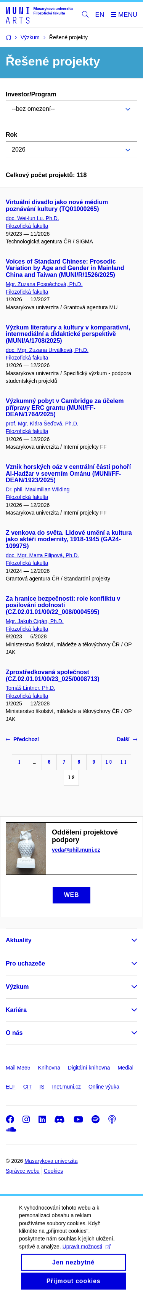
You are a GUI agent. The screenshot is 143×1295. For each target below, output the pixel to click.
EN (99, 14)
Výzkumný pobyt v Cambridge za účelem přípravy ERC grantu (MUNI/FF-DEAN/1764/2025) (65, 408)
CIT (27, 1087)
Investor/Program (31, 94)
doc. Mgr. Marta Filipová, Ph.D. (42, 555)
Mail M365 (18, 1068)
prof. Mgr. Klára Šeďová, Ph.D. (42, 423)
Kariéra (16, 1010)
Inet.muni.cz (66, 1087)
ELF (11, 1087)
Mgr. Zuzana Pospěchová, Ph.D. (44, 284)
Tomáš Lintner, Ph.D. (30, 688)
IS (41, 1087)
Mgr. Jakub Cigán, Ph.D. (35, 621)
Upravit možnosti (87, 1255)
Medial (125, 1068)
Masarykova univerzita (50, 1161)
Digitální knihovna (89, 1068)
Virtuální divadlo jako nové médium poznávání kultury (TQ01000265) (57, 205)
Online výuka (103, 1087)
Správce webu (23, 1171)
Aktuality (19, 940)
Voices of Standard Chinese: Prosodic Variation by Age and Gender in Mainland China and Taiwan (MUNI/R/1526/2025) (65, 268)
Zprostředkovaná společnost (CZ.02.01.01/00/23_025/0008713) (53, 675)
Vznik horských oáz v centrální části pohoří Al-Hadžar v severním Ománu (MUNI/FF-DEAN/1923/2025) (68, 474)
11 (123, 762)
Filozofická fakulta (27, 226)
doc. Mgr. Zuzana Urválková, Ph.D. (47, 350)
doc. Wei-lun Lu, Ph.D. (32, 218)
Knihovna (49, 1068)
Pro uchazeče (25, 963)
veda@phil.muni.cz (76, 850)
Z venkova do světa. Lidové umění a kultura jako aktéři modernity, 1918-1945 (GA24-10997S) (69, 539)
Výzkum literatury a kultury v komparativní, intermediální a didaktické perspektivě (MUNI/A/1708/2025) (68, 334)
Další (127, 739)
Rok (11, 134)
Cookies (53, 1171)
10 (108, 762)
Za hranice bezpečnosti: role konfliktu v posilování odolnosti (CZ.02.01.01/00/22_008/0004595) (63, 605)
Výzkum (17, 986)
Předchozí (22, 739)
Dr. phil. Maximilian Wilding (37, 489)
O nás (14, 1033)
